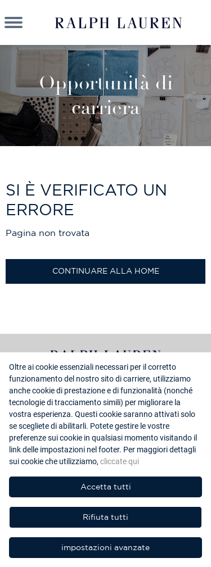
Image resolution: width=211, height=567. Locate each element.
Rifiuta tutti (105, 516)
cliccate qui (119, 461)
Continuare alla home (105, 270)
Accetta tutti (105, 486)
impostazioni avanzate (105, 547)
